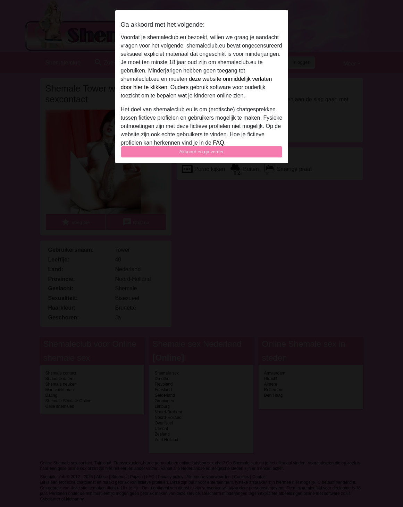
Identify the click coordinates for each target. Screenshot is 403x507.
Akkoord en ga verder (201, 151)
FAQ (218, 143)
